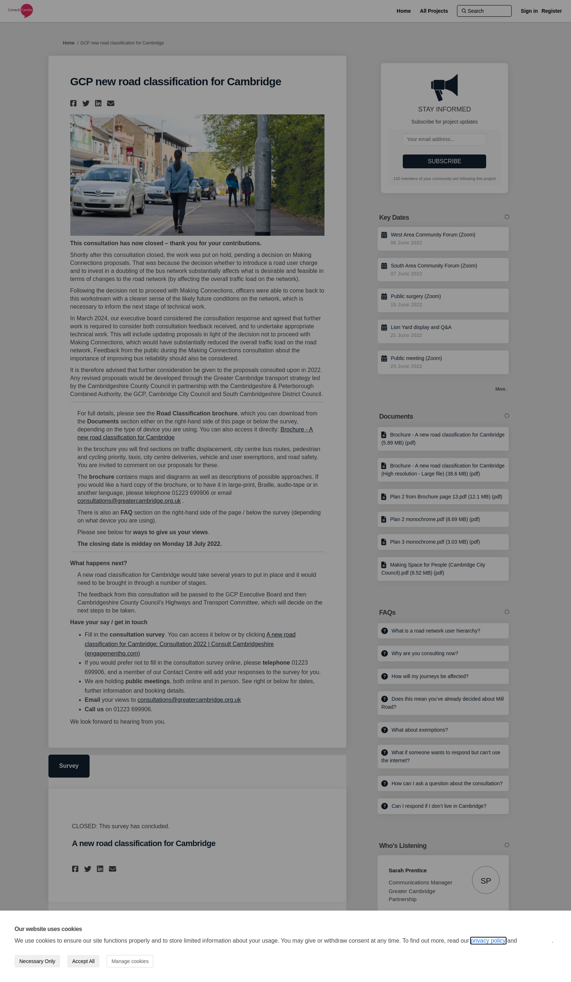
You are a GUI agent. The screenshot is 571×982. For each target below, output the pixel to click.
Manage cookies (130, 961)
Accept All (83, 961)
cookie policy (535, 941)
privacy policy (488, 941)
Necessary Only (37, 961)
